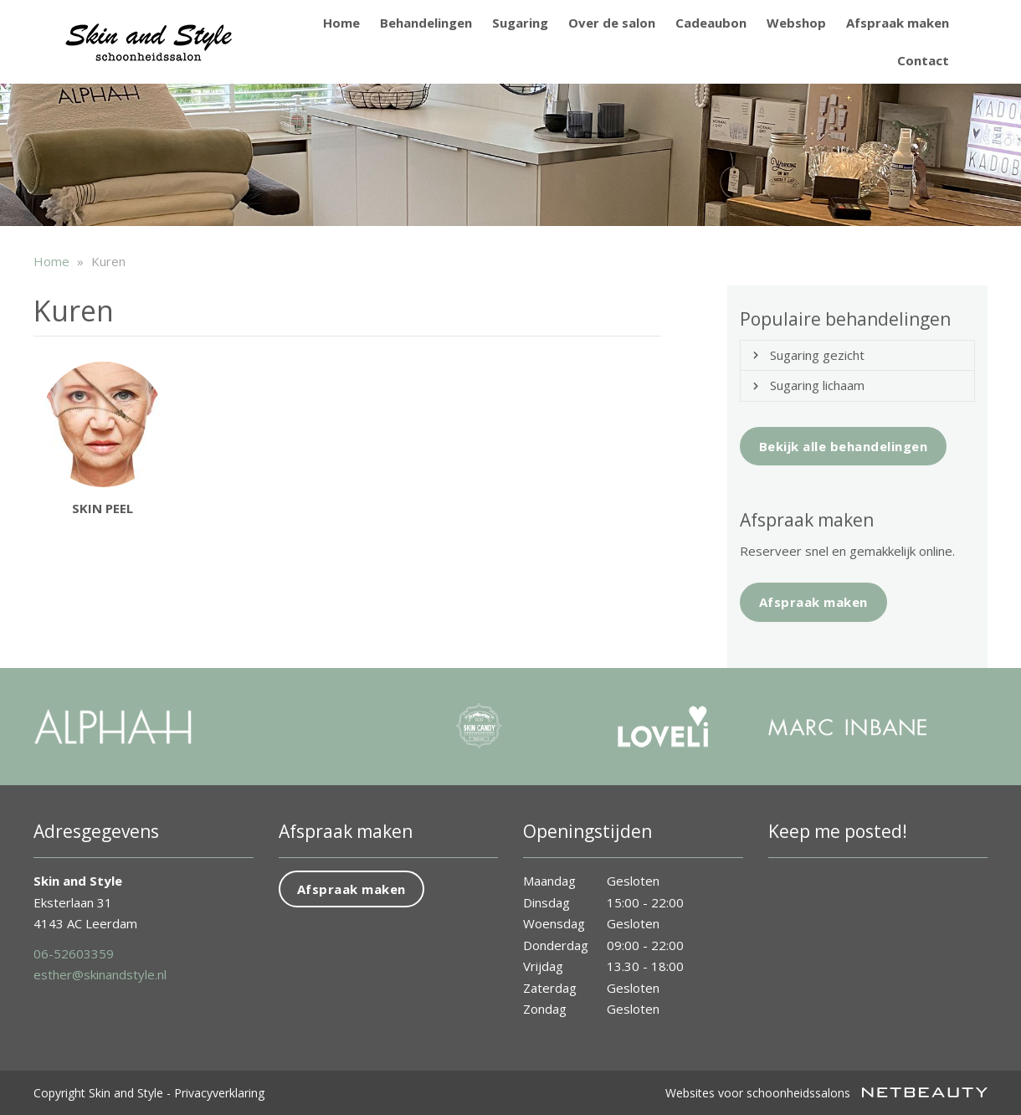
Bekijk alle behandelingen (843, 446)
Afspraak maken (897, 22)
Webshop (796, 22)
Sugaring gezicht (817, 355)
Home (341, 22)
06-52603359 (73, 953)
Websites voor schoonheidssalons (826, 1093)
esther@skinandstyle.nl (100, 974)
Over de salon (611, 22)
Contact (923, 60)
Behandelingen (426, 22)
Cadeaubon (711, 22)
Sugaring (520, 22)
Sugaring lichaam (817, 385)
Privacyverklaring (219, 1093)
